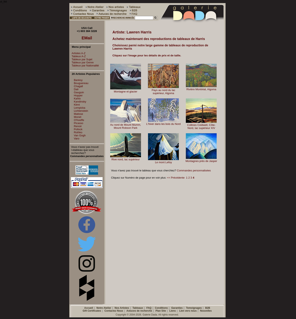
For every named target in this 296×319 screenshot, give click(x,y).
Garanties (177, 307)
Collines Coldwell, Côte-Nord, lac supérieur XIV (201, 126)
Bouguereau (81, 83)
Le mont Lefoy (163, 162)
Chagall (78, 86)
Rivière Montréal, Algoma (201, 89)
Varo (76, 138)
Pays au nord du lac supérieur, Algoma (163, 92)
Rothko (78, 132)
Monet (77, 116)
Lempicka (79, 107)
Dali (76, 89)
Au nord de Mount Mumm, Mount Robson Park (125, 126)
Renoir (78, 126)
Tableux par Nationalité (84, 65)
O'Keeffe (79, 120)
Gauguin (79, 92)
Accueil (88, 307)
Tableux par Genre (82, 62)
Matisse (78, 113)
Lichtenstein (81, 110)
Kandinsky (80, 101)
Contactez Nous (113, 310)
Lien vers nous (188, 310)
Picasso (78, 123)
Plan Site (160, 310)
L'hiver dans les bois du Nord (163, 123)
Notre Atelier (103, 307)
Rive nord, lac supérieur (125, 159)
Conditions (161, 307)
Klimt (77, 104)
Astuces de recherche (139, 310)
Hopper (78, 95)
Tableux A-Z (78, 56)
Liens (172, 310)
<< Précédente (176, 177)
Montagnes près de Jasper (201, 161)
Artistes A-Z (78, 53)
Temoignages (194, 307)
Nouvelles (206, 310)
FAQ (148, 307)
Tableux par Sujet (81, 59)
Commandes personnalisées (194, 170)
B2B (207, 307)
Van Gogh (80, 135)
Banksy (78, 80)
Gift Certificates (92, 310)
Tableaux (137, 307)
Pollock (78, 129)
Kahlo (77, 98)
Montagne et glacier (125, 91)
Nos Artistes (121, 307)
